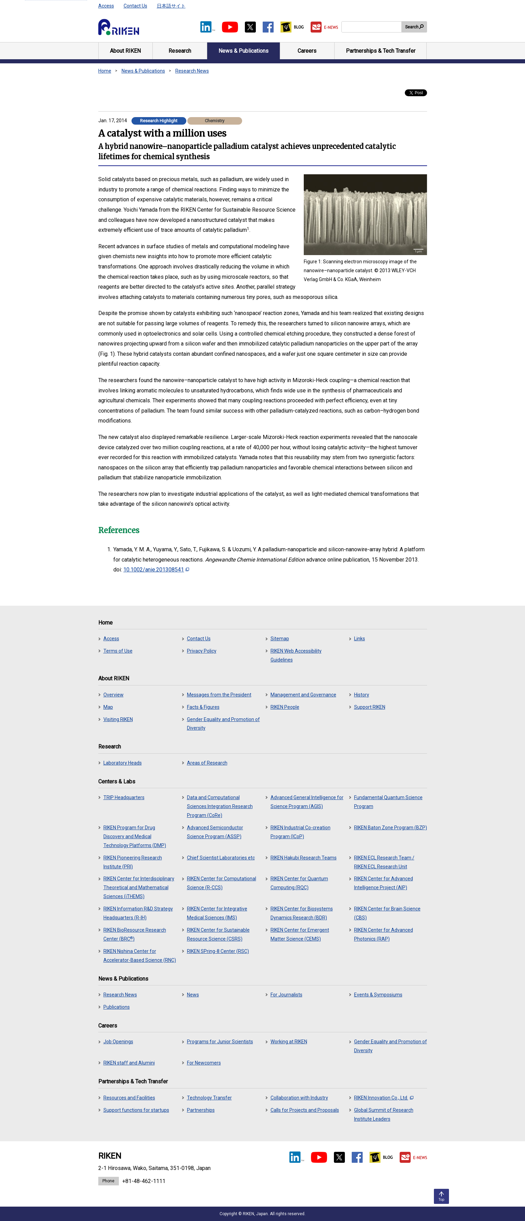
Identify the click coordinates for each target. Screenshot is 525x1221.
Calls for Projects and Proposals (305, 1110)
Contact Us (135, 6)
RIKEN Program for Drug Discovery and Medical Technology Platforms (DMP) (134, 836)
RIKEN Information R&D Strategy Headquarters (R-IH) (138, 913)
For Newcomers (204, 1063)
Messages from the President (219, 694)
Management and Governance (303, 694)
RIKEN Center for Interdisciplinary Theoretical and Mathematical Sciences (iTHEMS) (138, 887)
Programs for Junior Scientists (220, 1041)
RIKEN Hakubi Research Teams (304, 857)
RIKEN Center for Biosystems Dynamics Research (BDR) (302, 913)
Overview (113, 694)
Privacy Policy (201, 651)
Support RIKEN (369, 707)
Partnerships (201, 1110)
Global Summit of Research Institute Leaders (383, 1114)
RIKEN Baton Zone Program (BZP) (390, 827)
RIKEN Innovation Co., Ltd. (383, 1097)
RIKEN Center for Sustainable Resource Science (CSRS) (218, 934)
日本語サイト (171, 6)
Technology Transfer (209, 1097)
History (361, 694)
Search (411, 27)
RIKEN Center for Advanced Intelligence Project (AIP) (383, 883)
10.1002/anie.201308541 (156, 569)
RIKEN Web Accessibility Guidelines (296, 655)
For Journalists (286, 994)
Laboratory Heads (122, 763)
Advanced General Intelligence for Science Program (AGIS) (307, 802)
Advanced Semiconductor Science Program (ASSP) (215, 832)
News (193, 994)
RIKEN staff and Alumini (129, 1063)
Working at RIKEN (289, 1041)
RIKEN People (285, 707)
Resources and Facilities (129, 1097)
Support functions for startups (136, 1110)
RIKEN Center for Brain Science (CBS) (387, 913)
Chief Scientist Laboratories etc (221, 857)
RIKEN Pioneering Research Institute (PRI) (132, 862)
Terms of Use (118, 651)
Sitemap (280, 638)
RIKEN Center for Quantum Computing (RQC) (299, 883)
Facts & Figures (203, 707)
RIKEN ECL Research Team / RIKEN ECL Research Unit (384, 862)
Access (106, 6)
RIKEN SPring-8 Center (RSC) (218, 951)
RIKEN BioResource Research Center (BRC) (134, 934)
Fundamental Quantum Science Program (388, 802)
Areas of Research (207, 763)
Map (108, 707)
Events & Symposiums (378, 994)
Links (359, 638)
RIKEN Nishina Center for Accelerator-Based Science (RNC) (139, 955)
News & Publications (143, 71)
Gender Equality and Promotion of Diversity (223, 724)
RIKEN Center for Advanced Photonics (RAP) (383, 934)
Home (104, 71)
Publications (116, 1007)
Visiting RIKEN (118, 719)
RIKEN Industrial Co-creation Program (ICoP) (300, 832)
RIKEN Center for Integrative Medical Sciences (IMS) (217, 913)
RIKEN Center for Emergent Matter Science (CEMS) (300, 934)
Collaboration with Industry (299, 1097)
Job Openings (118, 1041)
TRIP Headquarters (124, 797)
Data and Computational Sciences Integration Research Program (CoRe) (220, 806)
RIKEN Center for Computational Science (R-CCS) (221, 883)
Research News (192, 71)
